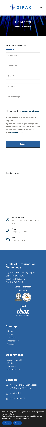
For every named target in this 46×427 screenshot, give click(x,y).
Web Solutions (13, 369)
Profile (10, 334)
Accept (7, 423)
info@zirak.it (15, 393)
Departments (13, 341)
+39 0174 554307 (17, 398)
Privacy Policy (16, 133)
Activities (11, 338)
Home (17, 27)
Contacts (11, 344)
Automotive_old (14, 360)
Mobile (10, 363)
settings (27, 418)
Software (11, 366)
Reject (17, 423)
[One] (23, 197)
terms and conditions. (29, 111)
